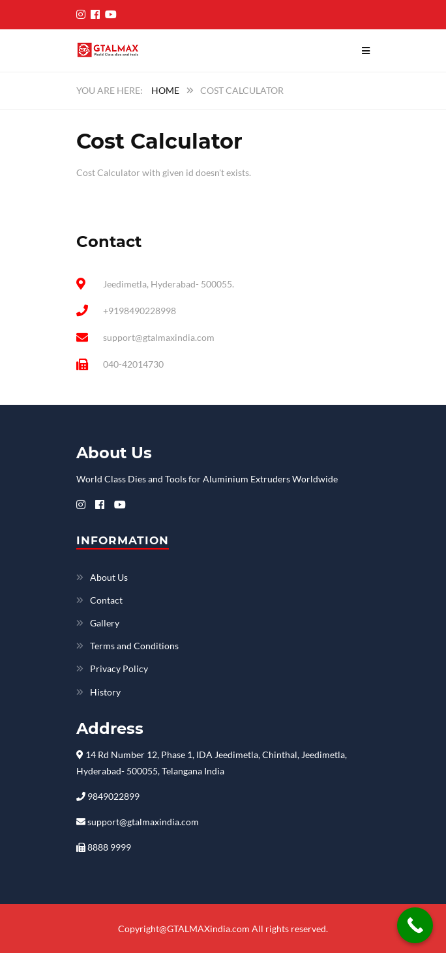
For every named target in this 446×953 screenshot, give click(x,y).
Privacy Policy (119, 668)
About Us (109, 577)
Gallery (104, 622)
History (105, 691)
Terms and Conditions (134, 645)
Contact (106, 600)
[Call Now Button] (415, 925)
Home (165, 90)
